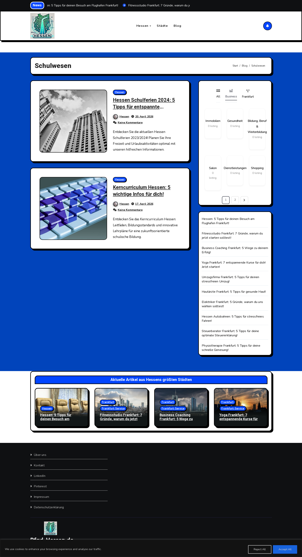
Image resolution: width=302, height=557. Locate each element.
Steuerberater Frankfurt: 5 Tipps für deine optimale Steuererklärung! (230, 333)
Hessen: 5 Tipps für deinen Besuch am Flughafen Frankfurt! (228, 221)
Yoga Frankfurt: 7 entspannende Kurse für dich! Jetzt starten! (238, 419)
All (218, 94)
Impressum (41, 497)
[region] (151, 548)
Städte (162, 26)
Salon (213, 168)
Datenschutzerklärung (49, 507)
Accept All (285, 549)
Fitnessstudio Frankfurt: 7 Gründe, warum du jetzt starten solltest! (121, 419)
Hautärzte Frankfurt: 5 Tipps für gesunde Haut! (234, 292)
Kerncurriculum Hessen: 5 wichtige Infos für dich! (143, 191)
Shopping (257, 168)
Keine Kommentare (130, 123)
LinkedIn (39, 476)
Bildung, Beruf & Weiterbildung (257, 126)
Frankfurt (248, 94)
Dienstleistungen (235, 168)
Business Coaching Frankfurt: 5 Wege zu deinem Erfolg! (176, 419)
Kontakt (39, 465)
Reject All (260, 549)
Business (231, 94)
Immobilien (212, 121)
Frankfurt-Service (113, 408)
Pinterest (40, 486)
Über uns (40, 455)
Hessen (142, 26)
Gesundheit (235, 121)
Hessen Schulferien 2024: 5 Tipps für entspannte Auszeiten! (146, 107)
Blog (177, 26)
